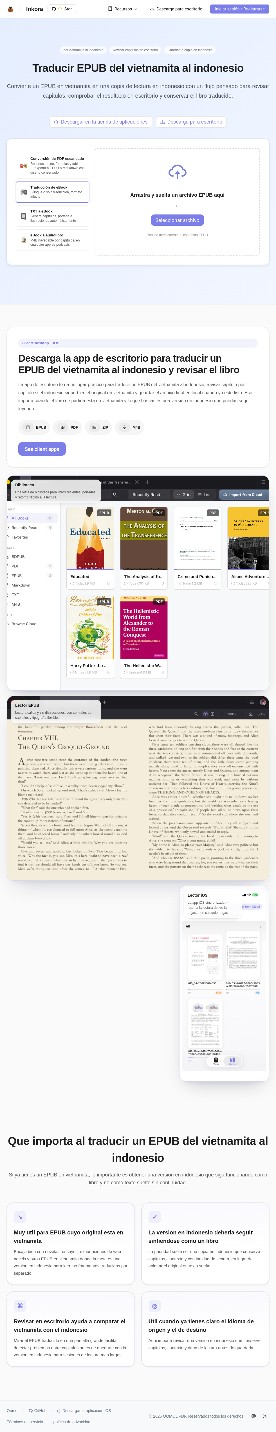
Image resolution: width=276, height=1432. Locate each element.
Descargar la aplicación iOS (84, 1410)
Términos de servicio (25, 1422)
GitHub (38, 1410)
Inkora (34, 9)
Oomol (12, 1410)
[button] (177, 204)
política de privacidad (72, 1422)
